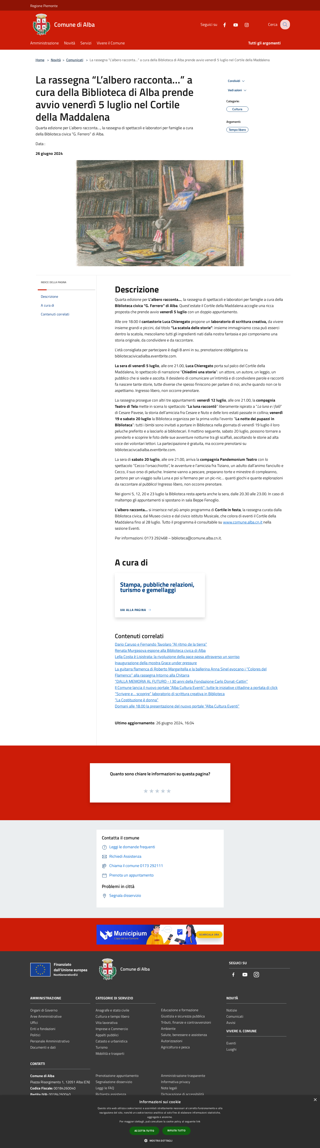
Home (40, 60)
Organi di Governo (43, 1010)
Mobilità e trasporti (110, 1053)
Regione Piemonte (44, 5)
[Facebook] (221, 24)
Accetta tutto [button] (144, 1131)
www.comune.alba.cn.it (242, 522)
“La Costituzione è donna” (136, 700)
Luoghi (231, 1049)
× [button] (315, 1100)
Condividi (237, 81)
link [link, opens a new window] (198, 1121)
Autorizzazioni (171, 1041)
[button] (160, 1140)
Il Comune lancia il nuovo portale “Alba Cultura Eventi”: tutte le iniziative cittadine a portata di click (196, 688)
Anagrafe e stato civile (112, 1010)
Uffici (34, 1022)
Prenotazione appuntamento (117, 1075)
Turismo (102, 1047)
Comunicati (74, 60)
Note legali (169, 1088)
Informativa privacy (175, 1081)
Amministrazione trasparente (183, 1075)
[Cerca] (284, 24)
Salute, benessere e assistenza (184, 1034)
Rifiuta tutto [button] (176, 1130)
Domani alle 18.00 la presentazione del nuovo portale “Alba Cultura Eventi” (177, 706)
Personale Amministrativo (49, 1041)
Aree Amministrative (46, 1016)
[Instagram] (243, 24)
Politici (35, 1035)
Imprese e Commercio (112, 1028)
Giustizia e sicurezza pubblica (183, 1016)
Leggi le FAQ (105, 1088)
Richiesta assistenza (111, 1094)
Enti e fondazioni (42, 1028)
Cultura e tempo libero (112, 1016)
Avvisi (230, 1022)
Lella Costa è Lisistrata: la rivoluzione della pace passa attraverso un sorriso (177, 657)
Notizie (231, 1010)
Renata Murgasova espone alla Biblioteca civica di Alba (160, 650)
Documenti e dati (43, 1047)
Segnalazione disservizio (114, 1081)
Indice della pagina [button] (53, 282)
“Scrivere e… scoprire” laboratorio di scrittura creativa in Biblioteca (170, 694)
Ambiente (168, 1028)
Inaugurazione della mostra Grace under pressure (156, 663)
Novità (56, 60)
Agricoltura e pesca (175, 1047)
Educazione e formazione (179, 1010)
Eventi (231, 1043)
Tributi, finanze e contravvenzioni (186, 1022)
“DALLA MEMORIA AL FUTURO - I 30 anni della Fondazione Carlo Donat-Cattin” (181, 681)
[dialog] (160, 1121)
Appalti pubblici (107, 1035)
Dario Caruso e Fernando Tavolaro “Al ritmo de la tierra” (161, 644)
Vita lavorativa (106, 1022)
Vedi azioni (238, 90)
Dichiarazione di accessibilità (182, 1094)
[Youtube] (232, 24)
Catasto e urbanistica (111, 1041)
